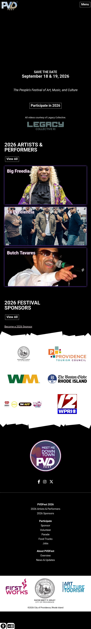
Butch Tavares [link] (21, 253)
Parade (46, 534)
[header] (45, 504)
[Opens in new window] (24, 360)
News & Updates (45, 560)
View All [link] (12, 159)
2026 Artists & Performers (45, 508)
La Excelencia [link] (20, 212)
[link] (3, 626)
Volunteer (45, 530)
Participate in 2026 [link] (45, 105)
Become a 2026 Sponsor (18, 326)
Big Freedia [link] (18, 171)
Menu (85, 4)
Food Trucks (45, 538)
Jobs (45, 543)
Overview (45, 555)
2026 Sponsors (45, 513)
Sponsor (45, 525)
